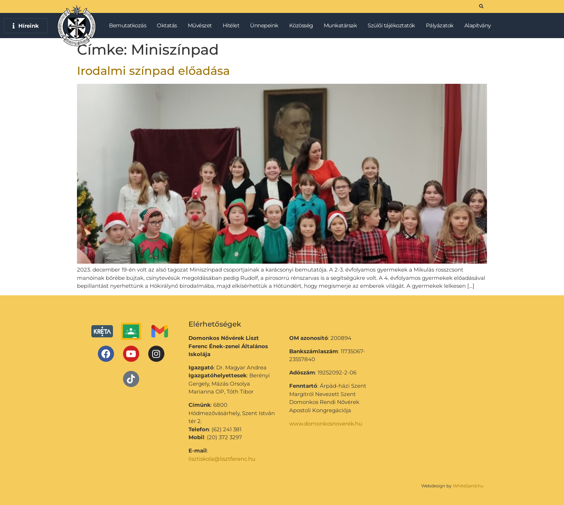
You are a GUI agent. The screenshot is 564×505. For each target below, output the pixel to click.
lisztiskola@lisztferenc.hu (221, 458)
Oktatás (169, 25)
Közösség (303, 25)
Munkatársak (342, 25)
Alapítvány (477, 25)
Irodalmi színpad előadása (153, 71)
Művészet (201, 25)
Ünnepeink (266, 25)
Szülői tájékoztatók (393, 25)
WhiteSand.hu (468, 485)
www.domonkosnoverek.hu (325, 423)
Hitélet (233, 25)
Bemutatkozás (129, 25)
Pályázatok (441, 25)
